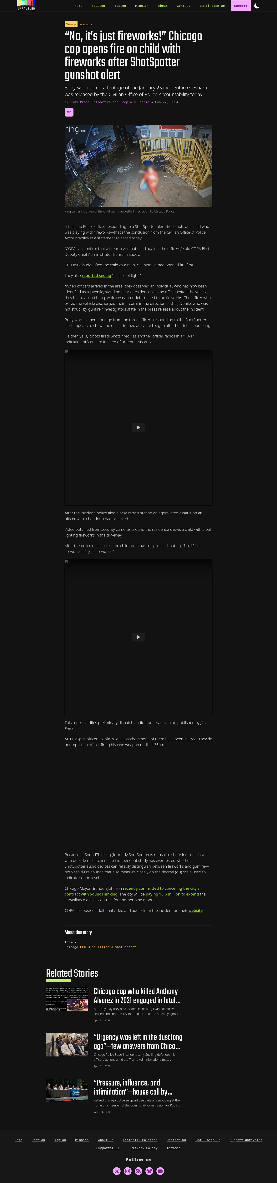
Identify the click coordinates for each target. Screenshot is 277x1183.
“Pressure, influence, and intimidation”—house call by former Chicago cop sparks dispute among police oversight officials (138, 1088)
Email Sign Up (207, 1140)
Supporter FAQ (108, 1148)
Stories (38, 1140)
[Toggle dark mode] (257, 6)
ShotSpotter (125, 946)
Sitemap (174, 1148)
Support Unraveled (246, 1140)
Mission (82, 1140)
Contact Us (176, 1140)
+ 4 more (86, 23)
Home (18, 1140)
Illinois (105, 946)
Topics (60, 1140)
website (195, 909)
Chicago (71, 23)
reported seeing (96, 274)
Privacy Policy (144, 1148)
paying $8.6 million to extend (172, 893)
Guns (92, 946)
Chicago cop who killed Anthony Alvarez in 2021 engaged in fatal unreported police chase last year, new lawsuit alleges (138, 995)
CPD (83, 946)
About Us (105, 1140)
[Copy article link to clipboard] (69, 111)
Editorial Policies (140, 1140)
